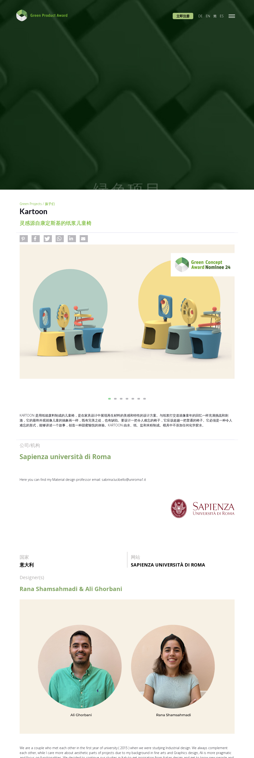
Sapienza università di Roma (168, 565)
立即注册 (183, 16)
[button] (24, 238)
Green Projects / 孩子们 (37, 204)
